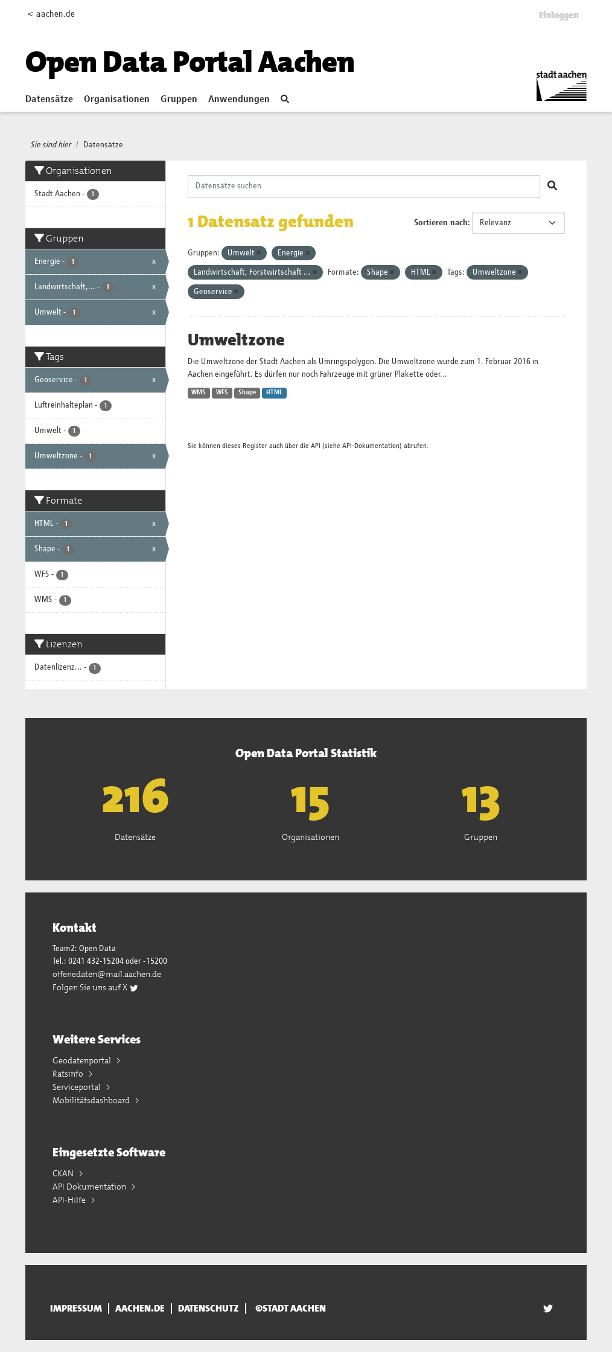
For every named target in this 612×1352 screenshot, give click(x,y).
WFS (222, 392)
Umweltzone (236, 340)
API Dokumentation (90, 1186)
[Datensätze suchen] (364, 186)
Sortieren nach (441, 223)
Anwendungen (239, 99)
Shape (247, 392)
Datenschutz (208, 1308)
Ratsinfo (69, 1073)
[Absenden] (552, 186)
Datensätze (49, 99)
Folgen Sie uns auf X (96, 987)
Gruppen (179, 99)
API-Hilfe (70, 1199)
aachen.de (140, 1308)
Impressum (76, 1308)
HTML (274, 392)
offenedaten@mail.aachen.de (107, 974)
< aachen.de (51, 14)
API (315, 446)
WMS (198, 392)
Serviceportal (78, 1086)
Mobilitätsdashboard (92, 1100)
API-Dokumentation (371, 446)
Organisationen (117, 99)
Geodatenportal (83, 1060)
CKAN (64, 1173)
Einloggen (559, 15)
